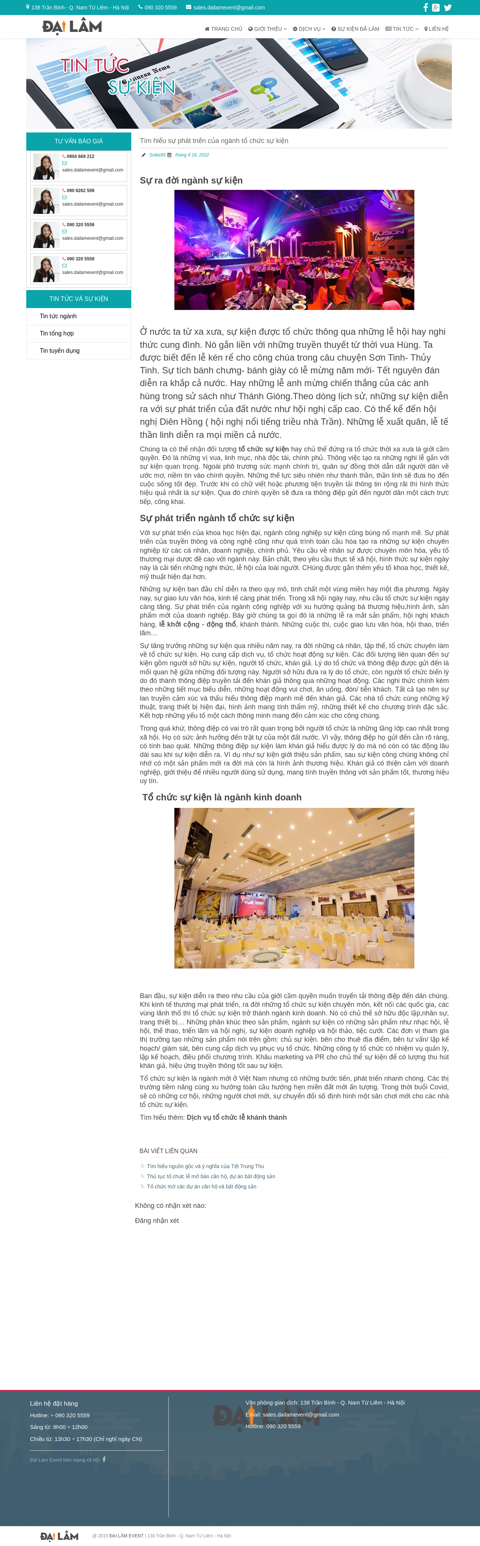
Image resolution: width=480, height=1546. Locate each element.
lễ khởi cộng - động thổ (197, 624)
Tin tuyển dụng (60, 350)
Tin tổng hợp (57, 333)
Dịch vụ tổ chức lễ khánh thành (237, 1117)
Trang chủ (223, 29)
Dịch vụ (309, 29)
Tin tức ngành (58, 316)
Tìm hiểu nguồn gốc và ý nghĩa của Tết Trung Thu (205, 1166)
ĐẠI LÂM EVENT (127, 1535)
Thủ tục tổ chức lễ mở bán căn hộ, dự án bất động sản (211, 1176)
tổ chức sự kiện (263, 449)
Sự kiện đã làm (355, 29)
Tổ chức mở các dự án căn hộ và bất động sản (201, 1187)
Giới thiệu (267, 29)
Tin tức (402, 29)
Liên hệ (436, 29)
